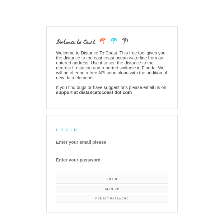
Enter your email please (81, 142)
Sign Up (112, 189)
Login (112, 179)
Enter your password (78, 159)
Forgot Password (112, 198)
